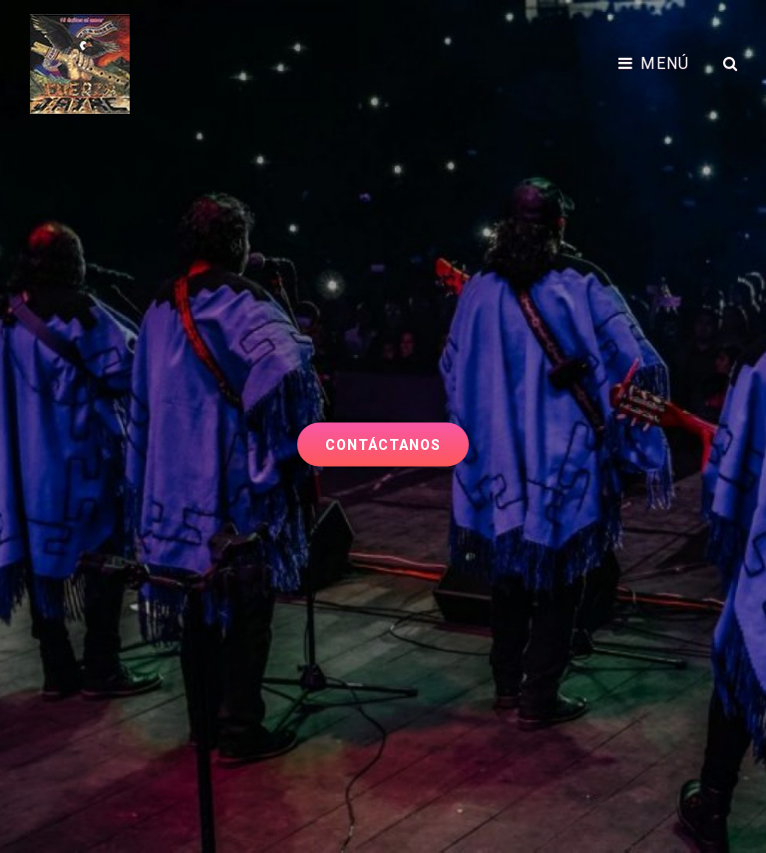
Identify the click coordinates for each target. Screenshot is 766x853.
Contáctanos (397, 437)
